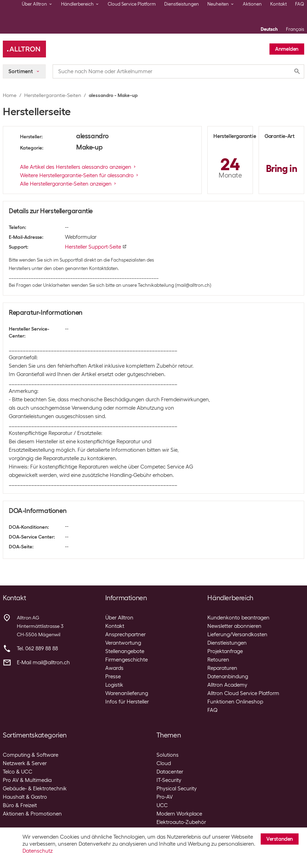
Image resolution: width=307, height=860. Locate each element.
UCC (162, 805)
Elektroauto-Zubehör (181, 822)
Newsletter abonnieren (234, 626)
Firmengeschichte (126, 660)
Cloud (163, 763)
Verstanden (279, 839)
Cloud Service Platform (132, 4)
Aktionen (252, 4)
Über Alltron (119, 618)
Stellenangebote (124, 651)
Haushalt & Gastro (25, 797)
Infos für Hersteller (127, 702)
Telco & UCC (17, 772)
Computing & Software (30, 755)
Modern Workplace (179, 814)
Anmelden (287, 49)
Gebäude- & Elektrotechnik (35, 788)
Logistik (114, 685)
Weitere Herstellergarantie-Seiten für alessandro (79, 175)
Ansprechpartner (125, 634)
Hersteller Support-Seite (96, 247)
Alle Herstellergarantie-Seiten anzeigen (68, 184)
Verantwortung (123, 643)
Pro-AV (164, 797)
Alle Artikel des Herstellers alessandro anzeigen (78, 167)
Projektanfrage (225, 651)
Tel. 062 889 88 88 (37, 648)
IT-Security (168, 780)
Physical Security (176, 788)
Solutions (167, 755)
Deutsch (269, 29)
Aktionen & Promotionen (32, 814)
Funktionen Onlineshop (235, 702)
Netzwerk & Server (25, 763)
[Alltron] (24, 49)
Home (9, 95)
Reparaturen (222, 668)
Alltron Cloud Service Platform (243, 693)
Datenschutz (37, 851)
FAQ (299, 4)
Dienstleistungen (181, 4)
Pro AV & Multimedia (27, 780)
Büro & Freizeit (20, 805)
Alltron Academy (227, 685)
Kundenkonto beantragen (238, 618)
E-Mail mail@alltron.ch (43, 662)
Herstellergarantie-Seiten (52, 95)
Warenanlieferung (126, 693)
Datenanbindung (227, 676)
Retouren (218, 660)
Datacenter (169, 772)
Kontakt (278, 4)
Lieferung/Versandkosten (237, 634)
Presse (113, 676)
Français (295, 29)
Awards (114, 668)
